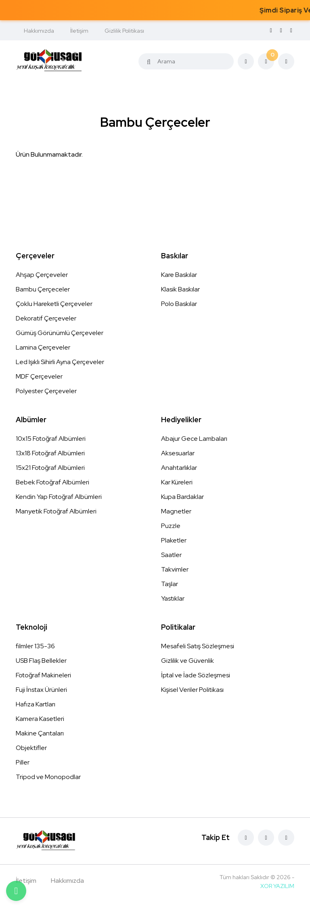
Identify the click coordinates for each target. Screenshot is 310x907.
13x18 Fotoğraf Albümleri (50, 453)
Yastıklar (172, 598)
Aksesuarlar (178, 453)
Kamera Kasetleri (40, 718)
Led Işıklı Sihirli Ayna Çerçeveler (60, 362)
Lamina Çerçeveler (43, 347)
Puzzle (170, 526)
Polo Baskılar (179, 304)
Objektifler (31, 748)
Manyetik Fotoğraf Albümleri (56, 511)
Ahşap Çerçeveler (42, 274)
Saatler (171, 555)
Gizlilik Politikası (124, 30)
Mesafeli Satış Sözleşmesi (197, 646)
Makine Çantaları (40, 733)
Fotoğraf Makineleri (43, 675)
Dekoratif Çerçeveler (46, 318)
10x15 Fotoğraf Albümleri (51, 438)
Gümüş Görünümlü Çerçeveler (59, 333)
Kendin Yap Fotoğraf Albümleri (59, 496)
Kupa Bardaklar (182, 496)
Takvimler (175, 569)
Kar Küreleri (177, 482)
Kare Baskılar (179, 274)
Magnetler (176, 511)
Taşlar (169, 584)
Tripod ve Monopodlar (48, 777)
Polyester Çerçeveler (46, 391)
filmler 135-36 (35, 646)
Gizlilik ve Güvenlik (187, 660)
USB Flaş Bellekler (41, 660)
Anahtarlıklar (179, 467)
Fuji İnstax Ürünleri (41, 689)
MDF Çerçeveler (39, 376)
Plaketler (173, 540)
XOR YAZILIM (277, 886)
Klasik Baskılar (180, 289)
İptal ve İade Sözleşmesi (195, 675)
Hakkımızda (39, 30)
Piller (22, 762)
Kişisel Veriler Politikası (192, 689)
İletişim (79, 30)
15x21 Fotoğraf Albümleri (50, 467)
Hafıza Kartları (35, 704)
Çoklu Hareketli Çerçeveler (54, 304)
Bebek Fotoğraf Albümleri (52, 482)
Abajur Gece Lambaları (194, 438)
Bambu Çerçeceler (43, 289)
